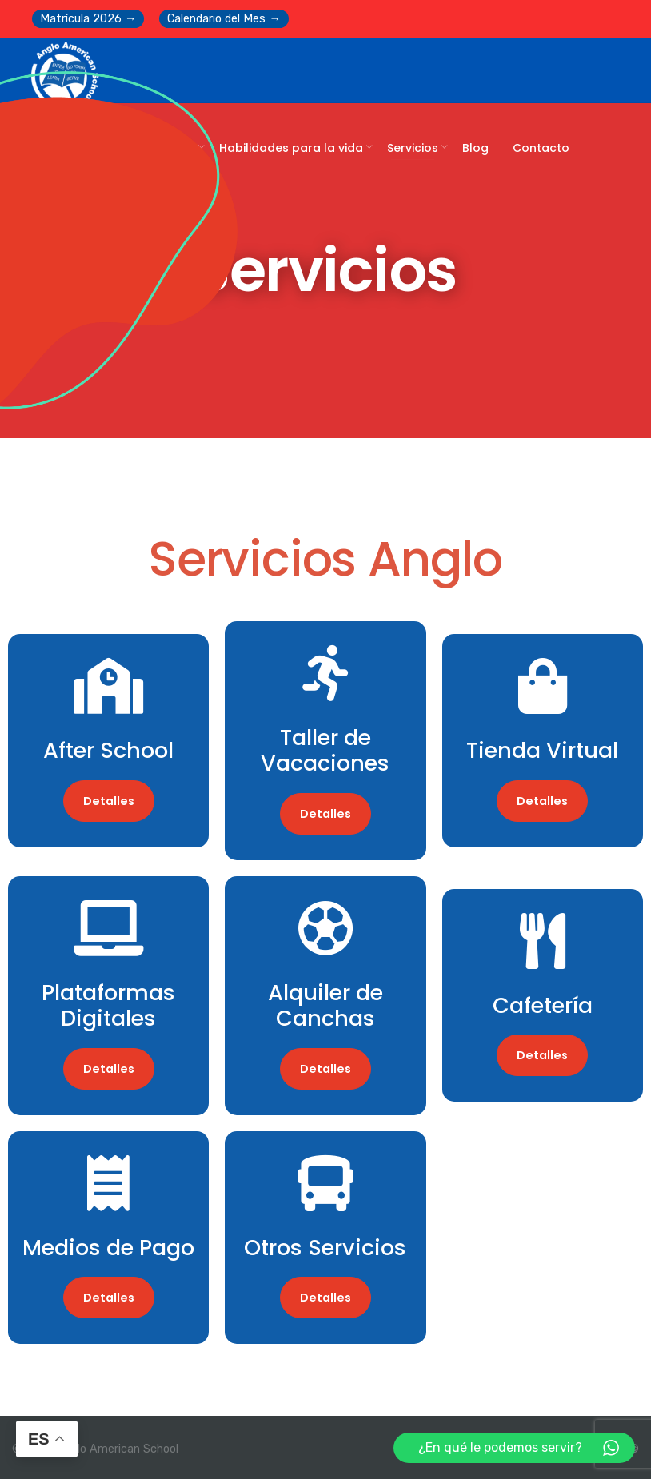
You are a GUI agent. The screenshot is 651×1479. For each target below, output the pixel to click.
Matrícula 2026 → (88, 19)
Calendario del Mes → (223, 19)
